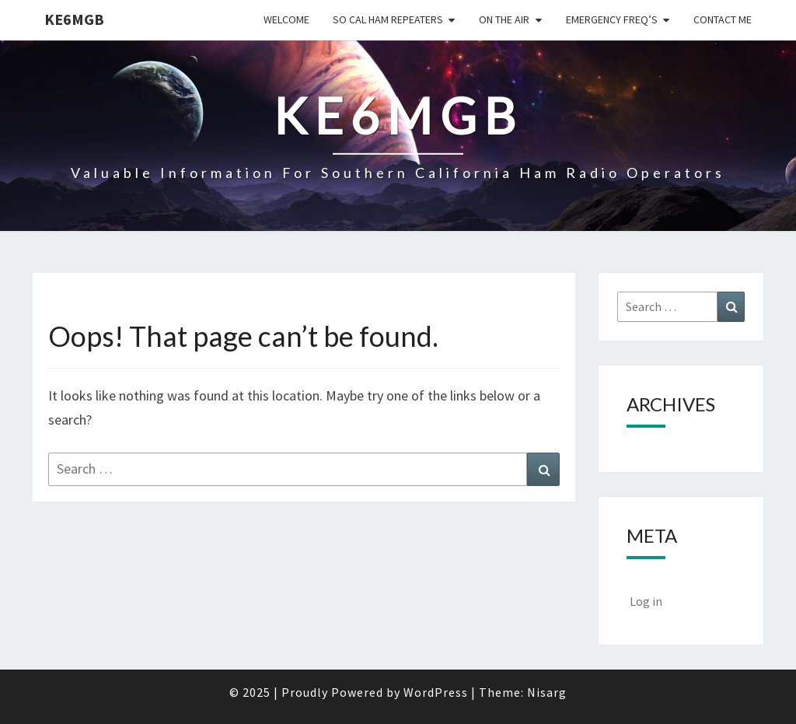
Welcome (286, 19)
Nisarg (547, 692)
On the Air (504, 19)
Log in (646, 601)
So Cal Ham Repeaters (388, 19)
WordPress (435, 692)
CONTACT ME (722, 19)
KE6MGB (74, 19)
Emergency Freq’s (612, 19)
